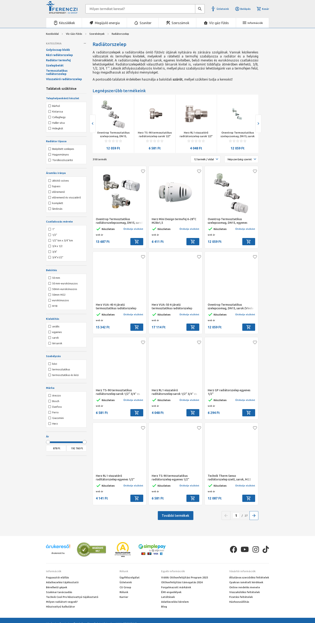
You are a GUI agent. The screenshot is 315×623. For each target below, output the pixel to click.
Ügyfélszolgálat (130, 577)
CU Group (125, 587)
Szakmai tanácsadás (59, 592)
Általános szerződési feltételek (249, 577)
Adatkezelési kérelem (175, 601)
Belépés (243, 8)
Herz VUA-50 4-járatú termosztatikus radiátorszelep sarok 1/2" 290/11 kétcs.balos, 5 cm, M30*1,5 (175, 306)
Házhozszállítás (239, 601)
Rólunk (124, 571)
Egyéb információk (173, 571)
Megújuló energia (107, 23)
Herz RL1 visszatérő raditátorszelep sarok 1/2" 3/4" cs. (196, 134)
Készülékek (67, 23)
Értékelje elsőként (133, 229)
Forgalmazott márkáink (176, 587)
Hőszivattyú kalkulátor (60, 606)
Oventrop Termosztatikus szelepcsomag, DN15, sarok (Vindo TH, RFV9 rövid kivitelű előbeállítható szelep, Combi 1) (238, 134)
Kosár (263, 8)
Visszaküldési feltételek (244, 592)
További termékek (175, 515)
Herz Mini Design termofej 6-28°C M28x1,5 (174, 221)
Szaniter (145, 23)
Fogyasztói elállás (57, 577)
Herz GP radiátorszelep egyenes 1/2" (229, 392)
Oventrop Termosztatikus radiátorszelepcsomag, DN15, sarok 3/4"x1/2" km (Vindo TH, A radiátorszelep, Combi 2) (119, 221)
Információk (53, 571)
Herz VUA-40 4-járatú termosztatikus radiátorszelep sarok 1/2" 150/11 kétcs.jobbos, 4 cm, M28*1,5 (118, 306)
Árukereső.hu (57, 553)
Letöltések (168, 596)
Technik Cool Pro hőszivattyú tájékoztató (72, 596)
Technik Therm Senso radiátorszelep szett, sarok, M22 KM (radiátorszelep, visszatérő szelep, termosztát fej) (229, 477)
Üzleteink (223, 8)
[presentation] (93, 124)
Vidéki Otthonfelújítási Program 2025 (184, 577)
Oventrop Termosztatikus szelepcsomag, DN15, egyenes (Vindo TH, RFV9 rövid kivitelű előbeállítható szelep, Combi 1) (113, 134)
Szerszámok (180, 23)
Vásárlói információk (242, 571)
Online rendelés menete (244, 587)
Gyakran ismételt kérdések (246, 582)
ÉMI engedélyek (171, 592)
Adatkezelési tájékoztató (62, 582)
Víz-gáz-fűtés (219, 23)
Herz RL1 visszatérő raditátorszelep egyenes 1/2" (115, 477)
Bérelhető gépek (56, 587)
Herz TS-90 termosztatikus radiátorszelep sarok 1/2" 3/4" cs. (155, 134)
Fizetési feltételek (241, 596)
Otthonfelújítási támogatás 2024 (181, 582)
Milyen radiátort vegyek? (62, 601)
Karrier (124, 596)
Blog (164, 606)
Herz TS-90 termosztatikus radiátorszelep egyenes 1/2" (170, 477)
